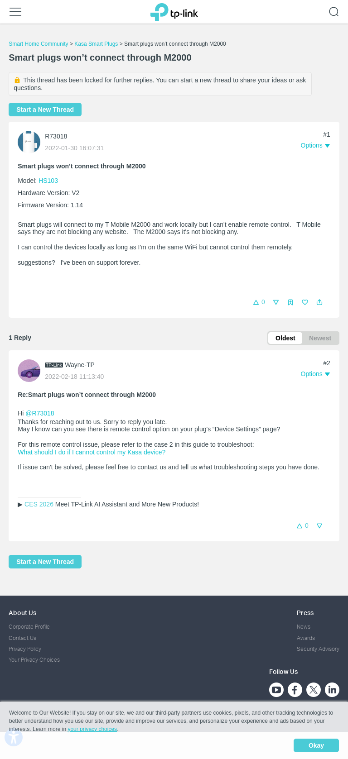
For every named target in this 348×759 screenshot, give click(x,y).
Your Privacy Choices (34, 659)
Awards (306, 638)
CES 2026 (38, 504)
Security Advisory (318, 648)
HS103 (48, 180)
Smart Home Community (38, 44)
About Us (22, 612)
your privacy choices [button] (92, 729)
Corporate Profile (29, 626)
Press (305, 612)
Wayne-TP (80, 364)
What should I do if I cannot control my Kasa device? (91, 452)
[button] (319, 302)
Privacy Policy (25, 648)
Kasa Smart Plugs (96, 44)
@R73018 (39, 413)
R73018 (56, 136)
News (303, 626)
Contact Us (22, 638)
